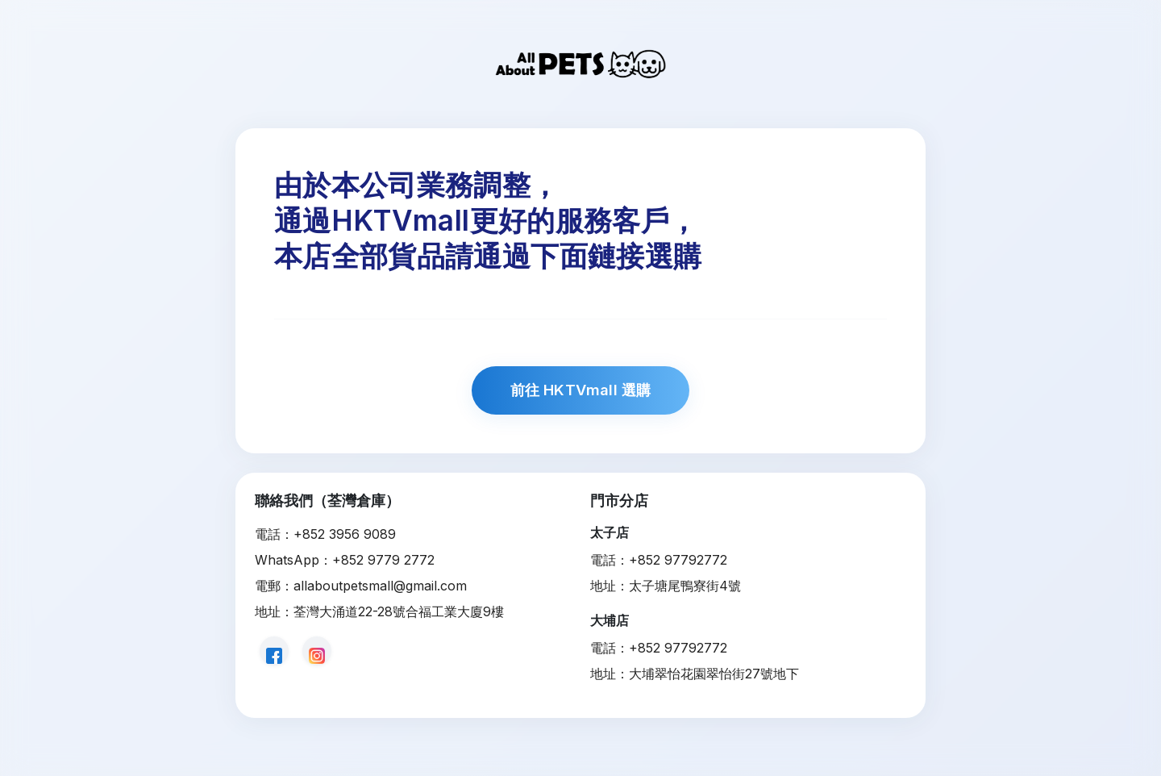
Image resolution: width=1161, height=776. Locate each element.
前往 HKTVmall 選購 (580, 389)
